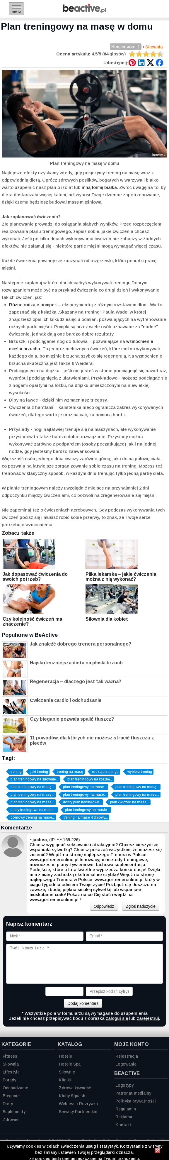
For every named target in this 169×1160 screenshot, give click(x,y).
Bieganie (11, 1095)
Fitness (10, 1056)
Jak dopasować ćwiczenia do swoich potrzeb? (35, 577)
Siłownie (67, 1072)
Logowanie (125, 1064)
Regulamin (125, 1109)
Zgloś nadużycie (141, 906)
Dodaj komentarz (83, 1003)
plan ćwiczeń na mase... (129, 802)
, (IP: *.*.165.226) (55, 839)
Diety (8, 1103)
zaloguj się (117, 1018)
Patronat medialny (133, 1093)
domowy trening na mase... (33, 817)
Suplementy (14, 1111)
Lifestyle (11, 1072)
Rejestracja (126, 1056)
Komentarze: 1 (125, 47)
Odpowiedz (104, 906)
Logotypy (124, 1085)
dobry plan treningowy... (82, 802)
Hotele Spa (70, 1064)
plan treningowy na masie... (87, 810)
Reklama (123, 1117)
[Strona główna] (84, 11)
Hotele (65, 1056)
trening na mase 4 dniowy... (86, 817)
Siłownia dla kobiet (107, 619)
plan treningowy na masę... (32, 787)
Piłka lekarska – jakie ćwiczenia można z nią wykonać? (121, 577)
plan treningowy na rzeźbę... (90, 779)
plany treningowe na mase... (33, 810)
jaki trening (39, 772)
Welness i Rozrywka (78, 1103)
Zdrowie (10, 1119)
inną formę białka (99, 187)
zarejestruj (148, 1018)
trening (16, 772)
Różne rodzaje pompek (33, 304)
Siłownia (154, 46)
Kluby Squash (72, 1095)
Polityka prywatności (135, 1101)
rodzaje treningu (105, 772)
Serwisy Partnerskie (78, 1111)
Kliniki (65, 1080)
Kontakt (123, 1124)
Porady (9, 1080)
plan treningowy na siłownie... (35, 779)
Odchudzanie (15, 1088)
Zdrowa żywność (75, 1088)
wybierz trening (139, 772)
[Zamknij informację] (157, 1151)
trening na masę (70, 772)
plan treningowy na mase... (137, 794)
